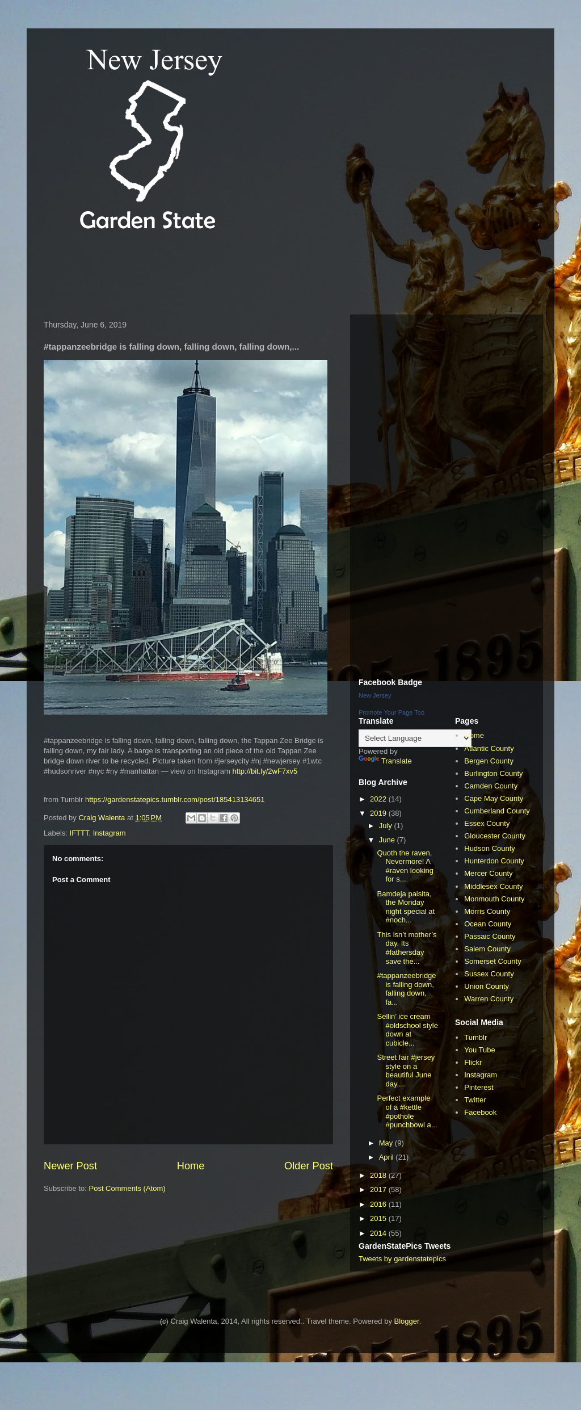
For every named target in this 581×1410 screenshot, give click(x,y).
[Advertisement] (244, 274)
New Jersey (375, 695)
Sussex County (488, 974)
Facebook (480, 1112)
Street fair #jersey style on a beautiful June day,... (406, 1070)
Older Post (308, 1166)
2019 (379, 813)
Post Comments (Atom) (127, 1188)
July (386, 825)
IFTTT (79, 833)
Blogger (406, 1321)
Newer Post (70, 1166)
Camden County (490, 786)
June (388, 840)
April (387, 1157)
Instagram (109, 833)
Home (191, 1166)
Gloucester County (494, 836)
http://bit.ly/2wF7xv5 (264, 771)
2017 (379, 1189)
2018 (379, 1175)
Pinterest (478, 1087)
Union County (486, 986)
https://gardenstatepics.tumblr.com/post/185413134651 (175, 799)
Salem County (487, 949)
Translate (385, 761)
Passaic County (489, 936)
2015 (379, 1218)
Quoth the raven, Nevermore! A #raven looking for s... (405, 866)
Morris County (487, 911)
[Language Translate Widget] (415, 738)
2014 (379, 1233)
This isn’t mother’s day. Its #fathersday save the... (406, 948)
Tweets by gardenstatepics (402, 1258)
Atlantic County (488, 748)
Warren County (488, 998)
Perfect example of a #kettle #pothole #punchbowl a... (407, 1111)
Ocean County (487, 924)
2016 (379, 1204)
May (387, 1143)
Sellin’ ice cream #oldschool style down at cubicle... (407, 1029)
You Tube (479, 1050)
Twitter (475, 1100)
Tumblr (475, 1037)
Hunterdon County (494, 861)
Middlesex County (493, 886)
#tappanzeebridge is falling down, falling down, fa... (406, 988)
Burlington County (493, 773)
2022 (379, 799)
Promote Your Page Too (391, 712)
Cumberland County (497, 811)
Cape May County (493, 798)
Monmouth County (494, 899)
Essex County (487, 823)
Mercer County (488, 873)
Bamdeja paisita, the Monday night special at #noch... (406, 907)
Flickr (473, 1062)
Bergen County (488, 761)
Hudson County (489, 848)
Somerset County (492, 961)
